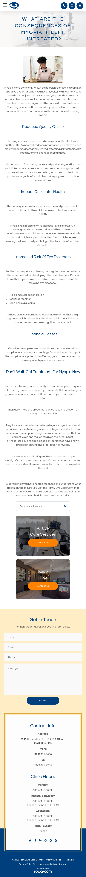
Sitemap (37, 864)
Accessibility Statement (54, 864)
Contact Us (42, 586)
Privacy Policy (25, 864)
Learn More (42, 542)
